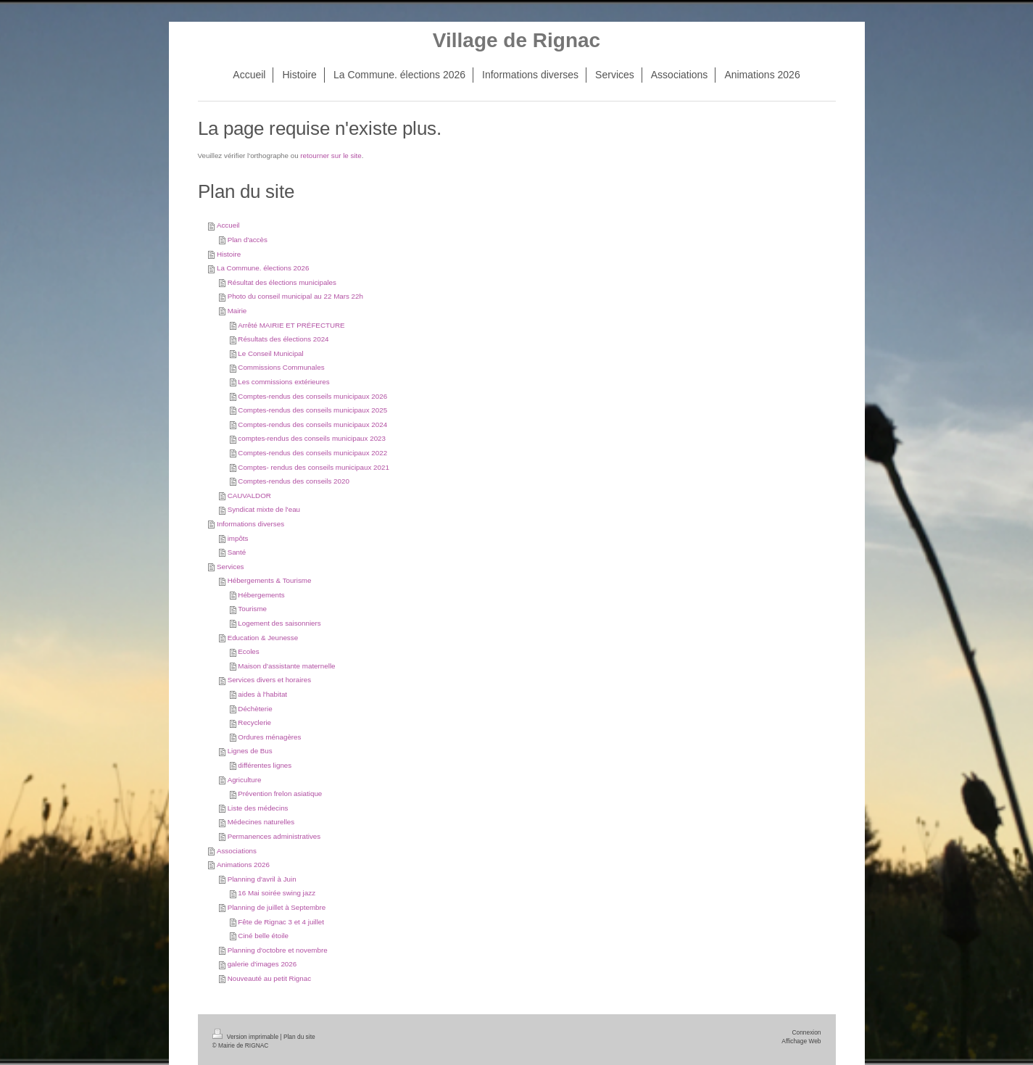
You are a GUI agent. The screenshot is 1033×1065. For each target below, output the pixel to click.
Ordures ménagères (269, 737)
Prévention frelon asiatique (280, 793)
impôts (238, 538)
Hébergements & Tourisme (270, 580)
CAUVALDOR (249, 496)
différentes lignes (264, 765)
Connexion (806, 1032)
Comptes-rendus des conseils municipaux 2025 (312, 410)
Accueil (228, 225)
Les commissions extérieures (283, 382)
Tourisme (252, 609)
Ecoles (248, 651)
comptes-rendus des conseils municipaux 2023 (312, 438)
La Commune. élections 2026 (263, 268)
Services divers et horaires (269, 680)
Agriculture (245, 780)
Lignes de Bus (250, 751)
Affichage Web (801, 1041)
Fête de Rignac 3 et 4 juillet (281, 922)
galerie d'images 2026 (262, 964)
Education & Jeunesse (263, 638)
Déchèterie (255, 709)
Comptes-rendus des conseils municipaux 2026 (312, 396)
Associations (237, 851)
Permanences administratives (274, 836)
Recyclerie (254, 722)
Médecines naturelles (261, 822)
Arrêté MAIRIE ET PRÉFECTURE (291, 325)
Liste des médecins (258, 808)
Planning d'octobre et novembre (278, 950)
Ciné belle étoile (263, 936)
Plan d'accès (247, 240)
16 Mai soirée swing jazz (276, 893)
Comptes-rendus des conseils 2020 (293, 481)
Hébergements (261, 595)
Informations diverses (250, 524)
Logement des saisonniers (279, 623)
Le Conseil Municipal (270, 353)
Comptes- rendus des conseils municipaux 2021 (313, 467)
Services (230, 567)
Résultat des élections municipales (282, 282)
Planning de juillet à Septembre (277, 907)
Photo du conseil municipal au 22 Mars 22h (295, 296)
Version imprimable (246, 1036)
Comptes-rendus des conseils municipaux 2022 (312, 453)
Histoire (229, 254)
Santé (237, 552)
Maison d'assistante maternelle (286, 666)
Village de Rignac (516, 40)
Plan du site (299, 1036)
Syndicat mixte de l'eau (264, 509)
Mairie (237, 311)
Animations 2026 (243, 865)
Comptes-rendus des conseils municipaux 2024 (312, 424)
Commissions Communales (281, 367)
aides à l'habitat (262, 694)
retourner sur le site (330, 155)
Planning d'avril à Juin (262, 879)
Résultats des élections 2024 (283, 339)
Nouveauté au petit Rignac (269, 978)
